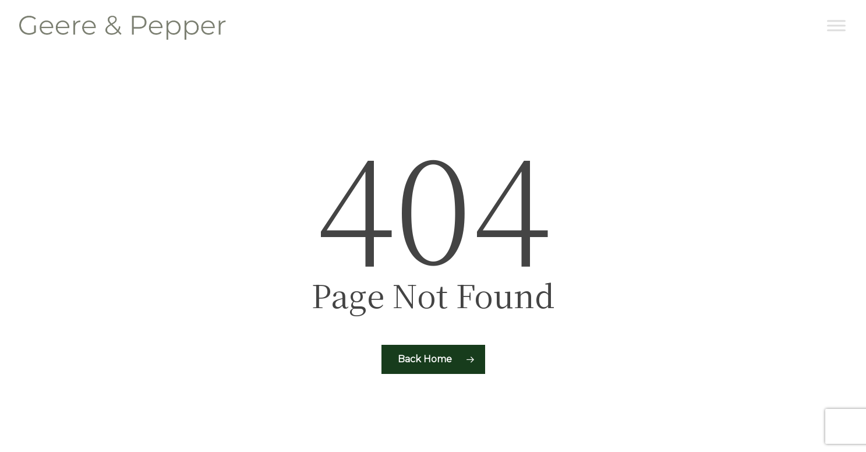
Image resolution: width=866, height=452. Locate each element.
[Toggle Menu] (836, 25)
